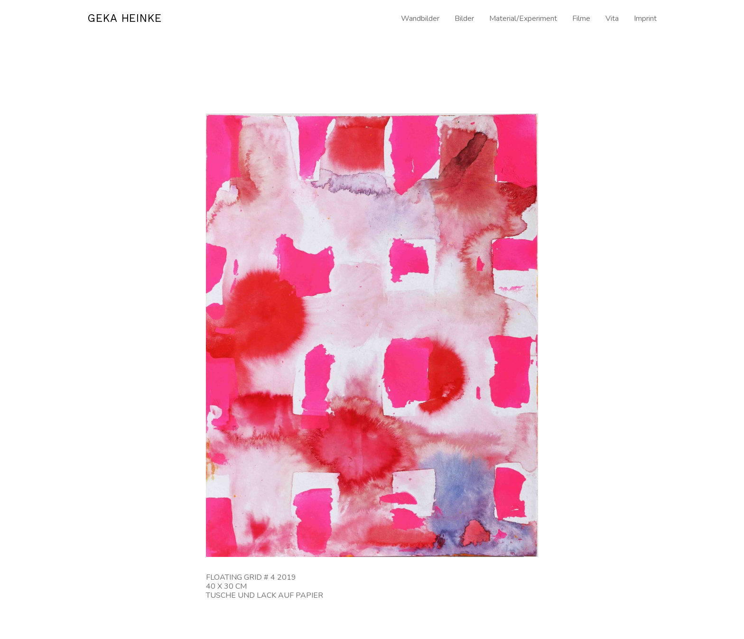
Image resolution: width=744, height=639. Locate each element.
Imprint (645, 18)
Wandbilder (420, 18)
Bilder (464, 18)
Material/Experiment (523, 18)
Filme (581, 18)
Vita (612, 18)
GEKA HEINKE (129, 19)
